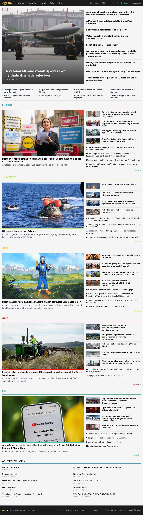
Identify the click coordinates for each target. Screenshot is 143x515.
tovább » (137, 170)
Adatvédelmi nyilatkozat (70, 510)
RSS (103, 3)
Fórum (96, 510)
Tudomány (32, 3)
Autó (52, 3)
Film (60, 3)
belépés (124, 3)
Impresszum (87, 510)
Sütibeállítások (135, 510)
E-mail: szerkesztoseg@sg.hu (114, 510)
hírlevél (111, 3)
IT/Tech (20, 3)
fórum (97, 3)
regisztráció (136, 3)
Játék (44, 3)
